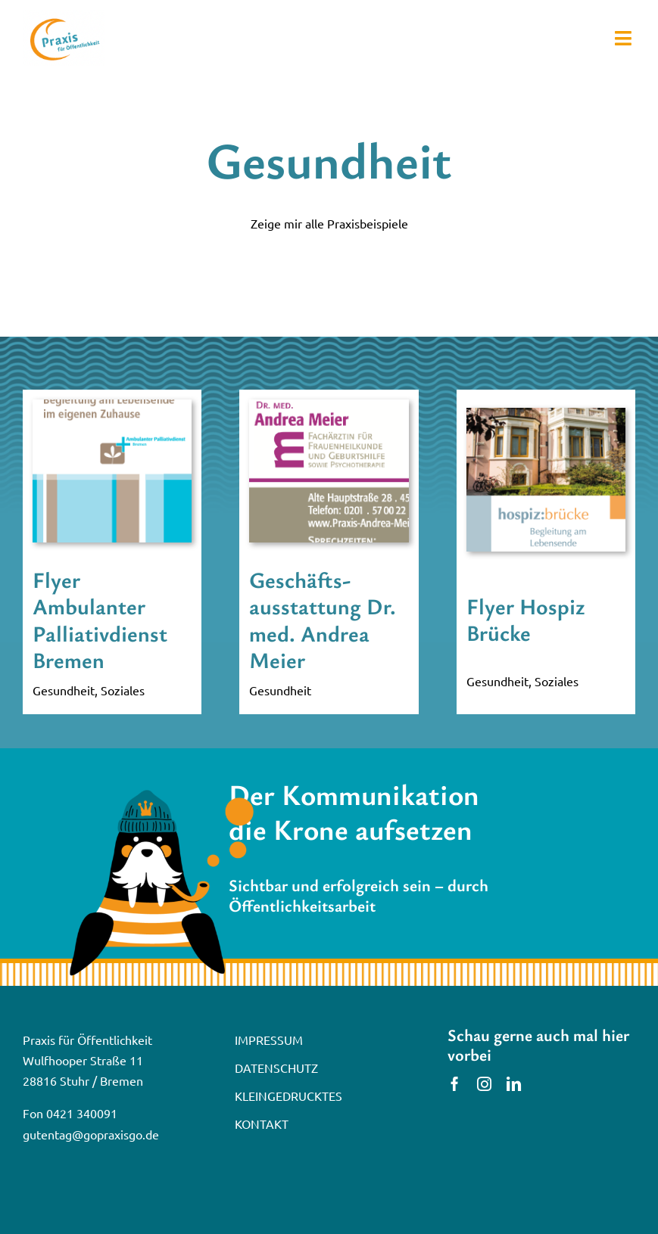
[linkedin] (514, 1084)
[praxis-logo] (63, 15)
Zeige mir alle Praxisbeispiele (329, 223)
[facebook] (455, 1084)
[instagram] (484, 1084)
